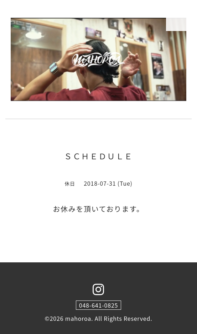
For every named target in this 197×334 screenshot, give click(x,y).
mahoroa (78, 318)
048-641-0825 (98, 305)
